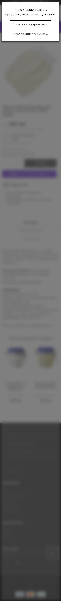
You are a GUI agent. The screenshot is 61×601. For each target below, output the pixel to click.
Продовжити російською (30, 34)
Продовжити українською (30, 24)
